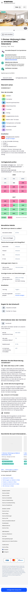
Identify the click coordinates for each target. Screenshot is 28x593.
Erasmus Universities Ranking (8, 502)
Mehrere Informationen (11, 59)
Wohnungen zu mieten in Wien (11, 480)
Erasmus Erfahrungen (7, 515)
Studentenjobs (5, 523)
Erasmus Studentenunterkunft (8, 520)
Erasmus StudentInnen (7, 505)
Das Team (4, 536)
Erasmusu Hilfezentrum (7, 533)
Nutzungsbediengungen (7, 538)
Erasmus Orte (5, 518)
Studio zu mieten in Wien (10, 482)
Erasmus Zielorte (5, 493)
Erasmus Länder (5, 495)
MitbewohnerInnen (6, 525)
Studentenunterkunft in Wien (11, 484)
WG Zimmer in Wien (8, 486)
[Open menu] (2, 2)
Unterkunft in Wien (8, 478)
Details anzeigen (10, 138)
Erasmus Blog (5, 513)
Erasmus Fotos (5, 528)
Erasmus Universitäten (7, 497)
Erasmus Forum (5, 511)
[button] (14, 73)
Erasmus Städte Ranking (7, 500)
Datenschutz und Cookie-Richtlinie (9, 541)
